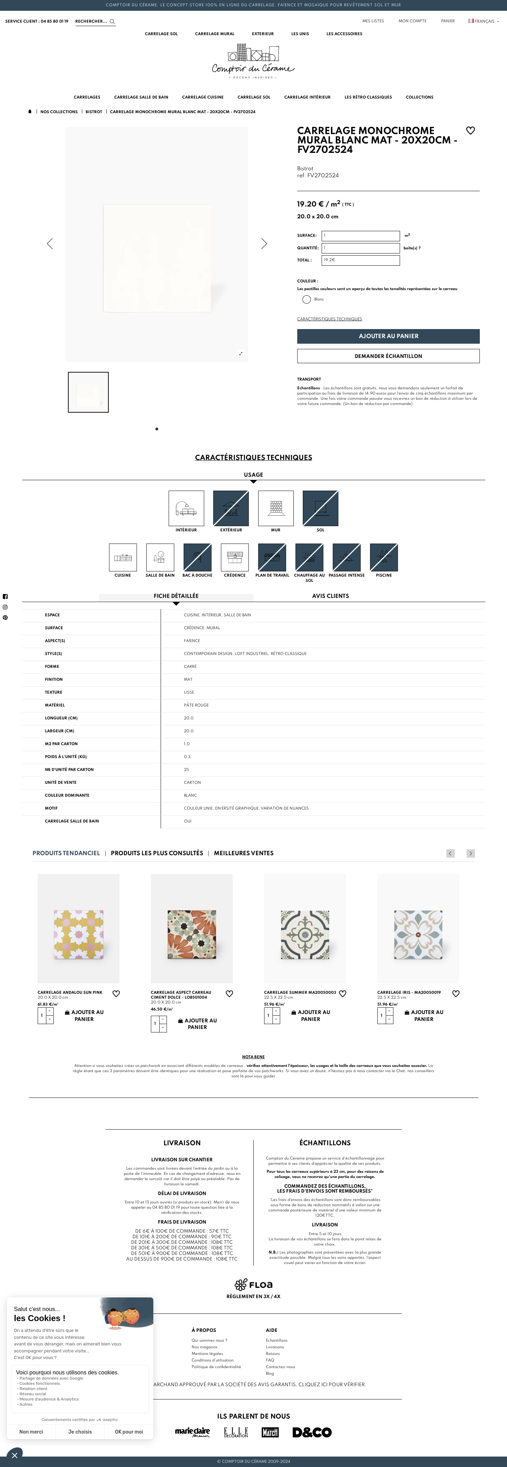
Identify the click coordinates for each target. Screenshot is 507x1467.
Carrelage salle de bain (72, 821)
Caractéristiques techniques (329, 319)
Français (484, 21)
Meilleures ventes (244, 853)
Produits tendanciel (66, 853)
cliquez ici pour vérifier (332, 1384)
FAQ (270, 1360)
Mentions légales (207, 1353)
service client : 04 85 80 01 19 (36, 21)
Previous (461, 853)
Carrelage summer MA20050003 (300, 993)
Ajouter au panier (388, 337)
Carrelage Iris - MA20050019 (409, 993)
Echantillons (276, 1340)
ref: (301, 176)
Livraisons (275, 1347)
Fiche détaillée (176, 596)
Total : (304, 260)
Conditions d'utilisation (212, 1360)
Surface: (307, 236)
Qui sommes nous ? (210, 1340)
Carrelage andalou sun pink (70, 993)
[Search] (95, 21)
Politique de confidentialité (216, 1367)
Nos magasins (204, 1347)
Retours (273, 1353)
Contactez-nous (280, 1367)
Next (471, 853)
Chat (400, 1071)
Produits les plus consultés (157, 853)
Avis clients (330, 596)
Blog (270, 1373)
